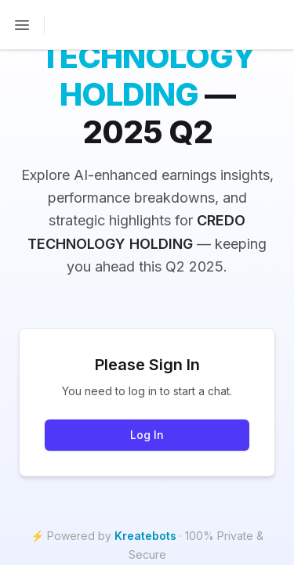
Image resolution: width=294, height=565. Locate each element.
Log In (147, 434)
